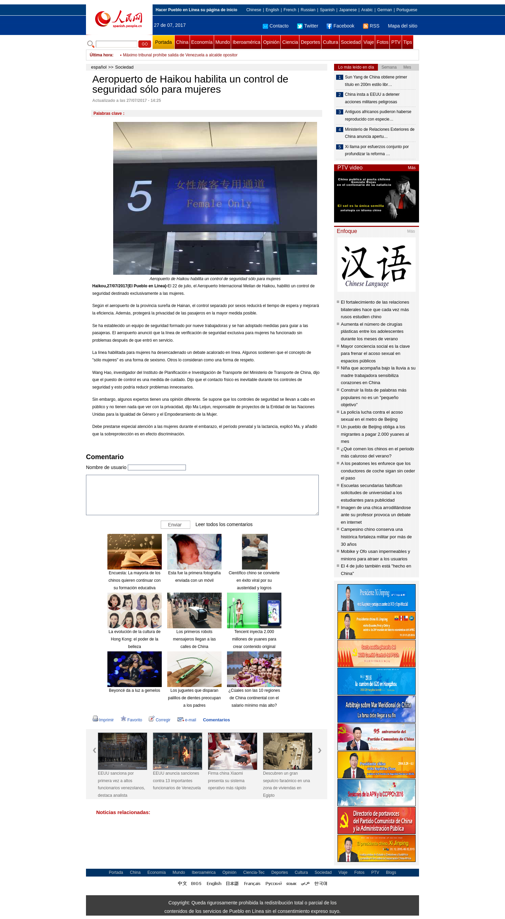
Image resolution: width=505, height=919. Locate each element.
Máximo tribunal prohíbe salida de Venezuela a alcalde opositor (180, 57)
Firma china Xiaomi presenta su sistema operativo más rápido (227, 780)
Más (412, 167)
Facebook (340, 26)
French (289, 9)
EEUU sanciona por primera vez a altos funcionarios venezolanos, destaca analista (121, 784)
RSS (371, 26)
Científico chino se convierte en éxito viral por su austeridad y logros (254, 580)
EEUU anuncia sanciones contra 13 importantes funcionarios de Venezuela (177, 780)
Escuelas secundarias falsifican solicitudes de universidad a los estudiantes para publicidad (371, 493)
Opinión (271, 42)
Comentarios (216, 719)
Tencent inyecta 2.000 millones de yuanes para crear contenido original (254, 639)
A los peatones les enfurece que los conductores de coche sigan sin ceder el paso (378, 471)
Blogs (391, 872)
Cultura (330, 42)
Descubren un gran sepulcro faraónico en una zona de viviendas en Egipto (286, 784)
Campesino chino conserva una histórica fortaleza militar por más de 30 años (376, 536)
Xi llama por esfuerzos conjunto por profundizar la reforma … (377, 150)
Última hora (101, 55)
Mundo (222, 42)
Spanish (327, 9)
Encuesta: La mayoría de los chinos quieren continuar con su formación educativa (134, 580)
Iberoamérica (246, 42)
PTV (395, 42)
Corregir (159, 720)
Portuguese (407, 9)
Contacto (276, 26)
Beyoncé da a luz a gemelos (134, 690)
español (99, 67)
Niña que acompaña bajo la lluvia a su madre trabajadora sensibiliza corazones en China (378, 375)
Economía (202, 42)
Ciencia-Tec (254, 872)
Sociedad (351, 42)
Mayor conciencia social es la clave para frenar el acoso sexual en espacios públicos (375, 353)
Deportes (310, 42)
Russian (308, 9)
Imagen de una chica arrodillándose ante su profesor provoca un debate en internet (376, 515)
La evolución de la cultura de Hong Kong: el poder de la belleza (135, 639)
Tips (407, 42)
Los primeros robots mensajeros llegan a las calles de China (194, 639)
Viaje (368, 42)
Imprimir (103, 720)
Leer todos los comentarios (223, 524)
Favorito (131, 720)
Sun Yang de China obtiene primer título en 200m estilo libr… (376, 81)
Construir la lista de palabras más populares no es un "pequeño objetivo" (373, 397)
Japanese (348, 9)
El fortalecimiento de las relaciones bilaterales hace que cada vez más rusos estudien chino (375, 309)
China (182, 42)
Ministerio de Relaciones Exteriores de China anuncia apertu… (380, 133)
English (272, 9)
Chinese (253, 9)
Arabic (367, 9)
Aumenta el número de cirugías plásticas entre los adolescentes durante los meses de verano (372, 331)
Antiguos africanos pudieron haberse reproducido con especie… (378, 115)
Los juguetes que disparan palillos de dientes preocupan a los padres (194, 697)
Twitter (307, 26)
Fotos (382, 42)
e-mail (186, 720)
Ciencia (290, 42)
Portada (163, 42)
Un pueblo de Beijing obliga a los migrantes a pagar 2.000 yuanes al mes (375, 434)
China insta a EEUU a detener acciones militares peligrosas (372, 98)
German (384, 9)
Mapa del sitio (402, 26)
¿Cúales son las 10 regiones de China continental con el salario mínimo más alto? (254, 697)
